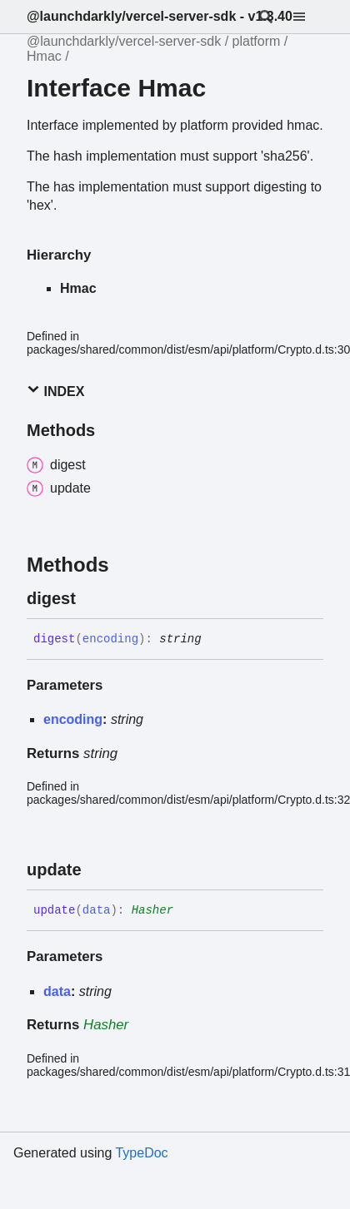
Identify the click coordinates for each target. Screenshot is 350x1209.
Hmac (44, 56)
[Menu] (309, 16)
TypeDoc (141, 1153)
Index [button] (55, 391)
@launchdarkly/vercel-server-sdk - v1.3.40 (159, 16)
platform (256, 41)
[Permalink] (90, 598)
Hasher (152, 910)
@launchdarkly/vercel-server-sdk (124, 41)
